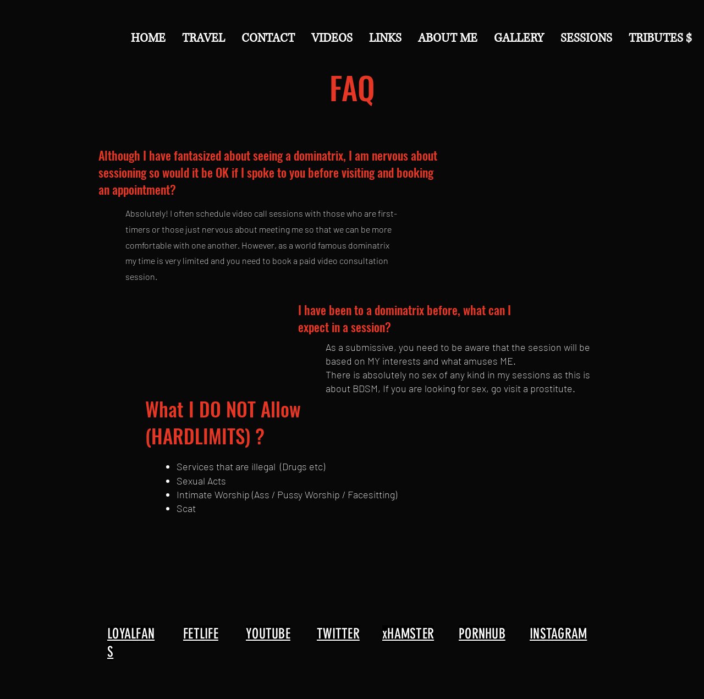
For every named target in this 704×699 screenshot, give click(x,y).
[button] (268, 38)
